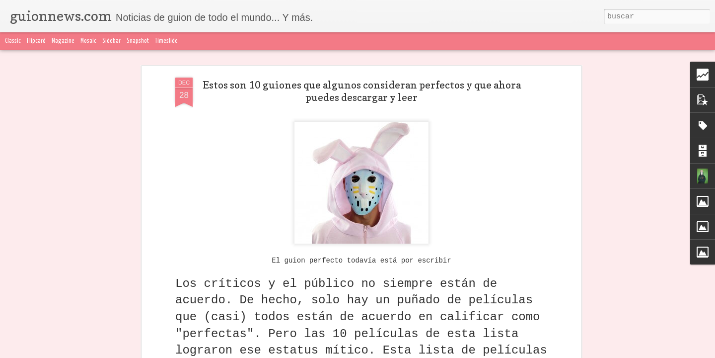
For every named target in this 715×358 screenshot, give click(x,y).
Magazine (63, 41)
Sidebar (111, 41)
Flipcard (36, 41)
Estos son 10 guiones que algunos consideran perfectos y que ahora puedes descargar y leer (362, 91)
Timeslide (166, 41)
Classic (13, 41)
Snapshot (138, 41)
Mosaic (88, 41)
